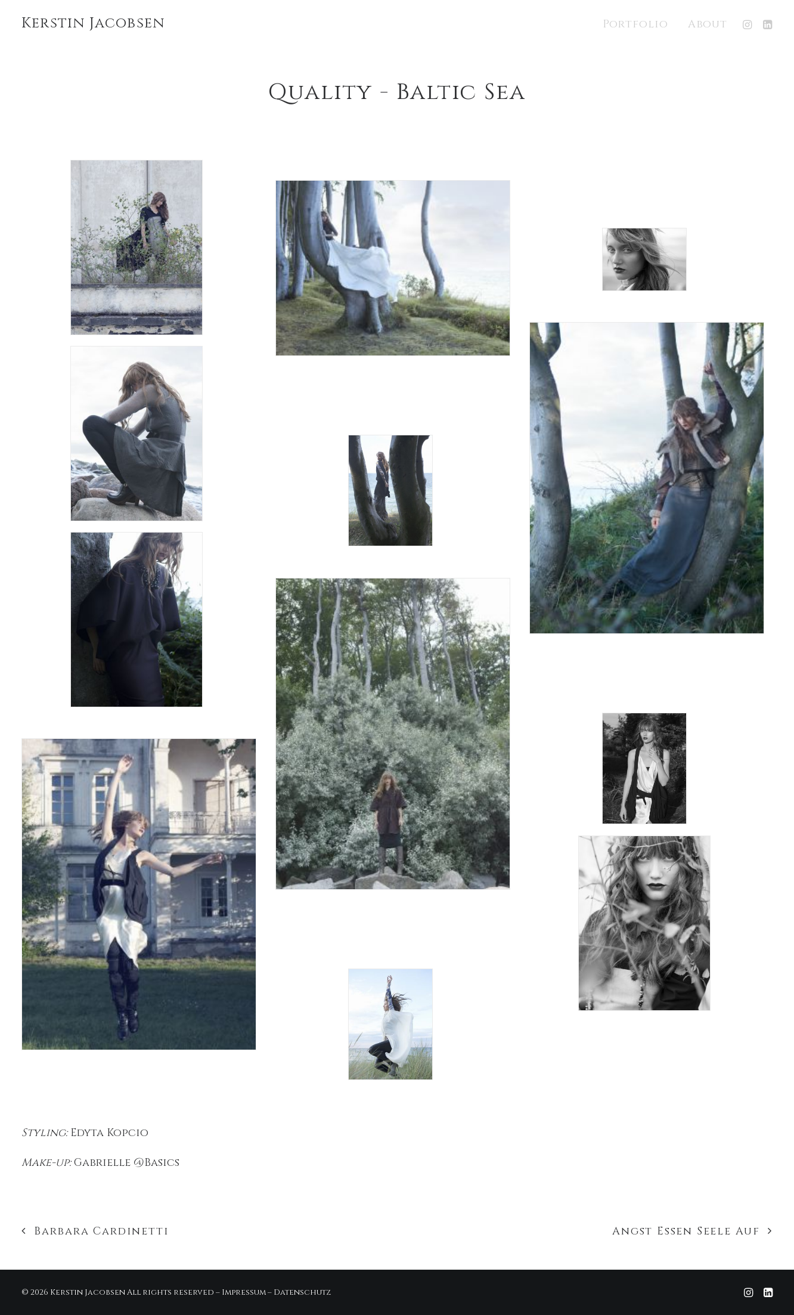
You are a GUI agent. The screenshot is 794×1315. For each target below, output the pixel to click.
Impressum (244, 1292)
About (708, 24)
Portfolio (635, 24)
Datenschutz (302, 1292)
